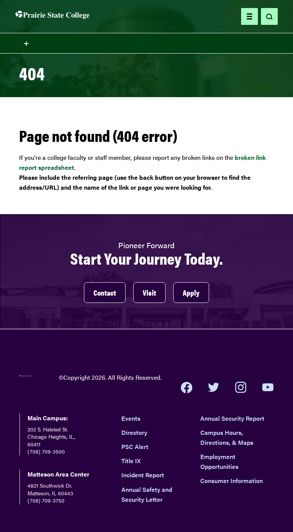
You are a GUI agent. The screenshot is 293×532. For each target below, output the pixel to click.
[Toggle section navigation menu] (146, 43)
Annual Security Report (232, 418)
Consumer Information (231, 480)
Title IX (131, 460)
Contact (104, 292)
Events (130, 418)
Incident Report (142, 474)
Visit (149, 292)
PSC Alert (134, 446)
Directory (134, 432)
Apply (191, 292)
